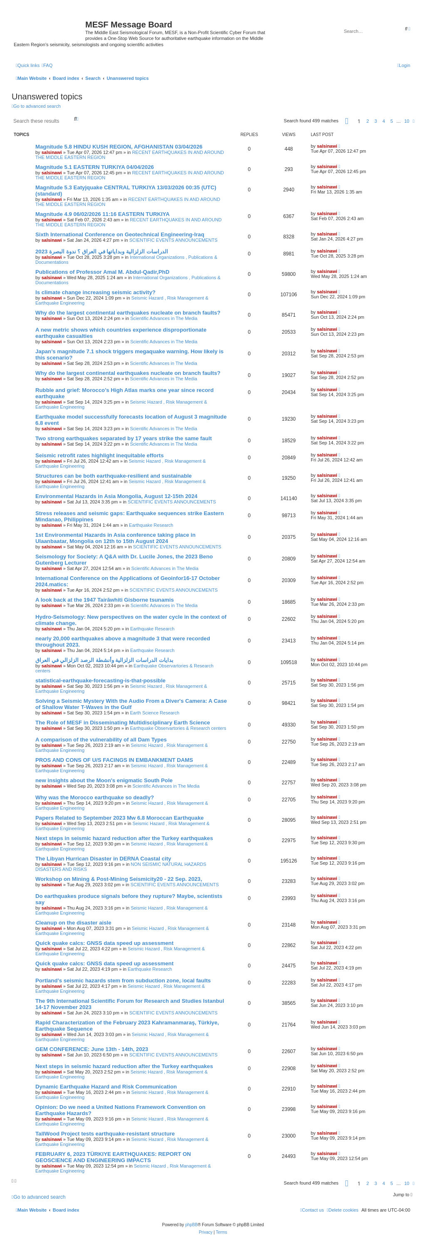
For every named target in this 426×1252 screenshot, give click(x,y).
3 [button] (375, 121)
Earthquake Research (151, 525)
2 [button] (368, 121)
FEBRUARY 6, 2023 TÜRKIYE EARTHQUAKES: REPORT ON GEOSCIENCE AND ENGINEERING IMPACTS (113, 1157)
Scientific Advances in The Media (163, 318)
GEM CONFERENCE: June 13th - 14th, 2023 (91, 1049)
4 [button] (383, 121)
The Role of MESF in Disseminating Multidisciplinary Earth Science (122, 722)
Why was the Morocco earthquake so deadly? (94, 797)
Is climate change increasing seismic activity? (95, 292)
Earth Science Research (155, 712)
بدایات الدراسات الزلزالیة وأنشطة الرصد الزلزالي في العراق (104, 660)
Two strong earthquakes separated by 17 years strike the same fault (123, 438)
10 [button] (406, 121)
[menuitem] (47, 65)
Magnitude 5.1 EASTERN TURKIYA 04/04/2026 (94, 167)
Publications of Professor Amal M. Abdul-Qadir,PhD (102, 272)
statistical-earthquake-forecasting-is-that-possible (100, 680)
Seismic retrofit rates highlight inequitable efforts (99, 455)
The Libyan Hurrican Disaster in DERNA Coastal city (103, 858)
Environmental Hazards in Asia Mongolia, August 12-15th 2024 (116, 496)
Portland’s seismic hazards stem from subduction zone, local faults (123, 980)
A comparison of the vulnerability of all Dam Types (101, 739)
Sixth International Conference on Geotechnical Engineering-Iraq (119, 234)
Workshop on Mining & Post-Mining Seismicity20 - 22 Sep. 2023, (118, 879)
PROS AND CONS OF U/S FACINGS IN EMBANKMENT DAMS (114, 760)
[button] (347, 121)
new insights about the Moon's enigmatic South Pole (104, 780)
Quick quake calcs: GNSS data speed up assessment (104, 943)
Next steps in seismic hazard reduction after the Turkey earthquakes (124, 838)
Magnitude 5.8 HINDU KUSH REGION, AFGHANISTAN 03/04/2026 (119, 147)
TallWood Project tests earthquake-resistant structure (105, 1134)
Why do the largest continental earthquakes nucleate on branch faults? (127, 313)
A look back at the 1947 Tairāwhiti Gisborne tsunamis (104, 600)
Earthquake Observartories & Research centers (178, 728)
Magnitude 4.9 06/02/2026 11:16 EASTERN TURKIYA (102, 214)
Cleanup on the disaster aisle (73, 923)
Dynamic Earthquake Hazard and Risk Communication (106, 1086)
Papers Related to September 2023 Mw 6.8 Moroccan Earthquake (119, 818)
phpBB (191, 1224)
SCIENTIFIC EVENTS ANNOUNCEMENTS (173, 240)
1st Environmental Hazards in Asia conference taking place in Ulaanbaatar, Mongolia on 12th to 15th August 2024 (115, 538)
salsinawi (52, 152)
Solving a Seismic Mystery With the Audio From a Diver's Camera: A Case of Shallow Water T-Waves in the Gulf (131, 704)
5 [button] (391, 121)
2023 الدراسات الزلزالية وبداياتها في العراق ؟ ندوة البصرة (101, 251)
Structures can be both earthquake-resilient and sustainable (113, 476)
